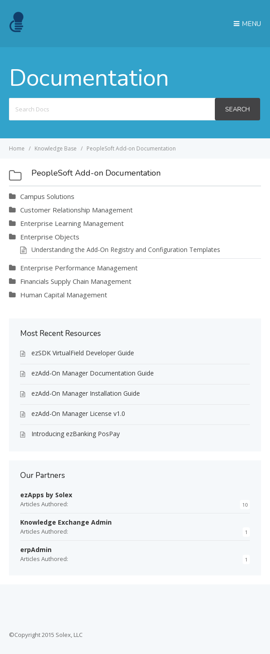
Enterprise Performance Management (79, 267)
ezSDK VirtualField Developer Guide (82, 353)
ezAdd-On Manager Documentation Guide (92, 373)
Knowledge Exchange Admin (66, 522)
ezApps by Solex (46, 494)
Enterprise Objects (49, 236)
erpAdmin (36, 549)
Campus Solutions (47, 196)
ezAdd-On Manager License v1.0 (78, 413)
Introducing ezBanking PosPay (75, 433)
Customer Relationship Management (76, 209)
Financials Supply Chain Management (75, 281)
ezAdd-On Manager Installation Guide (85, 393)
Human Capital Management (63, 294)
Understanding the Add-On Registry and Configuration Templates (125, 249)
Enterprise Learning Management (72, 223)
